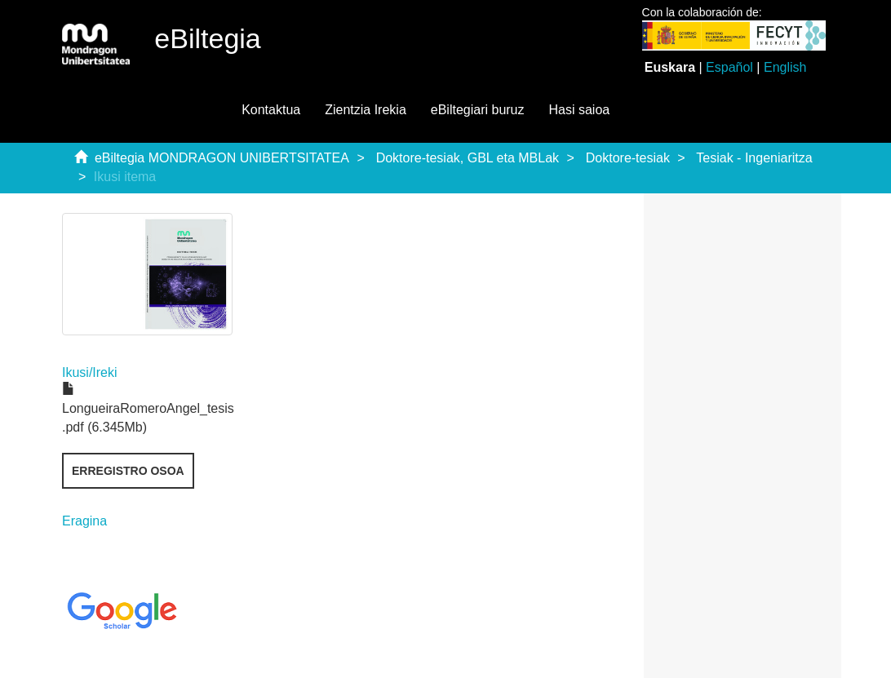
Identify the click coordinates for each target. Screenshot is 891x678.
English (785, 67)
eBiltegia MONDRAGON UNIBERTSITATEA (222, 158)
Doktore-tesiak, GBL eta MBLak (467, 158)
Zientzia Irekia (365, 110)
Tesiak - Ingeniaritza (754, 158)
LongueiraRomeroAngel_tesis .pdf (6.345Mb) (148, 408)
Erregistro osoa (128, 470)
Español (729, 67)
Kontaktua (271, 110)
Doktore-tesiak (628, 158)
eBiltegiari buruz (478, 110)
